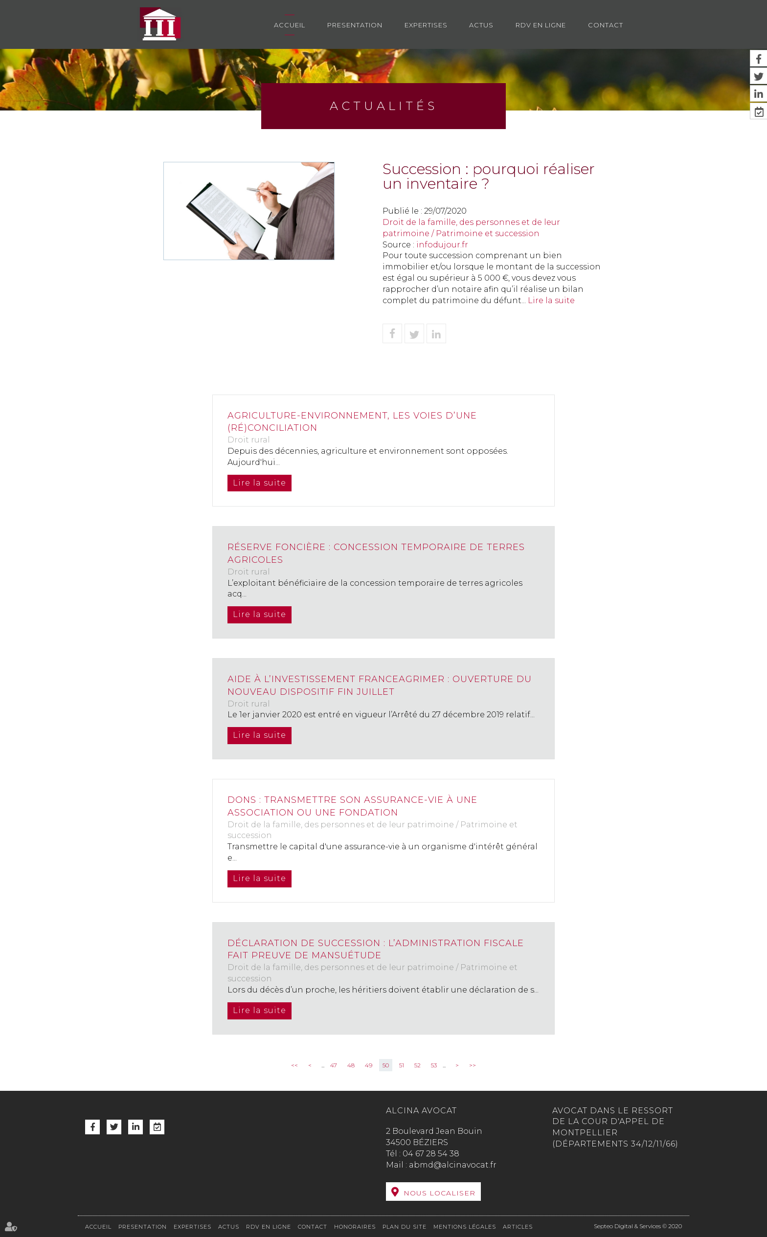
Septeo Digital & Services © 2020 (638, 1226)
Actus (481, 25)
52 (417, 1065)
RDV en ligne (541, 25)
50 (386, 1065)
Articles (518, 1226)
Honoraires (355, 1226)
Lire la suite (551, 300)
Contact (605, 25)
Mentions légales (464, 1226)
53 (434, 1065)
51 (401, 1065)
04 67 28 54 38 (431, 1153)
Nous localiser (439, 1193)
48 (351, 1065)
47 (333, 1065)
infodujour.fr (442, 244)
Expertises (426, 25)
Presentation (355, 25)
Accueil (289, 25)
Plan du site (405, 1226)
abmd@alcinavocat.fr (452, 1165)
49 (368, 1065)
